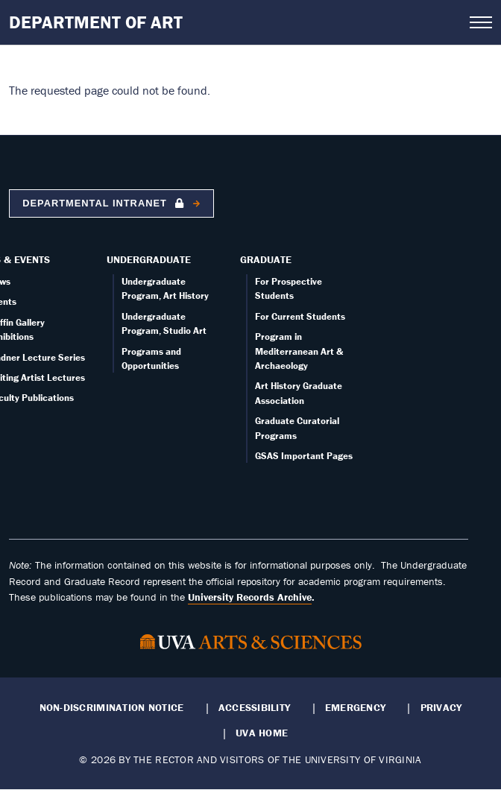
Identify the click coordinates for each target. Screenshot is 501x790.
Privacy (441, 707)
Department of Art (96, 22)
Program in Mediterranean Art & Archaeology (299, 351)
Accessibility (254, 707)
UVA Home (262, 733)
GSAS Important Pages (304, 455)
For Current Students (300, 316)
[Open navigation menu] (481, 22)
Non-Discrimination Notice (112, 707)
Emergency (355, 707)
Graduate (266, 259)
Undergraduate (149, 259)
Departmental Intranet (104, 203)
